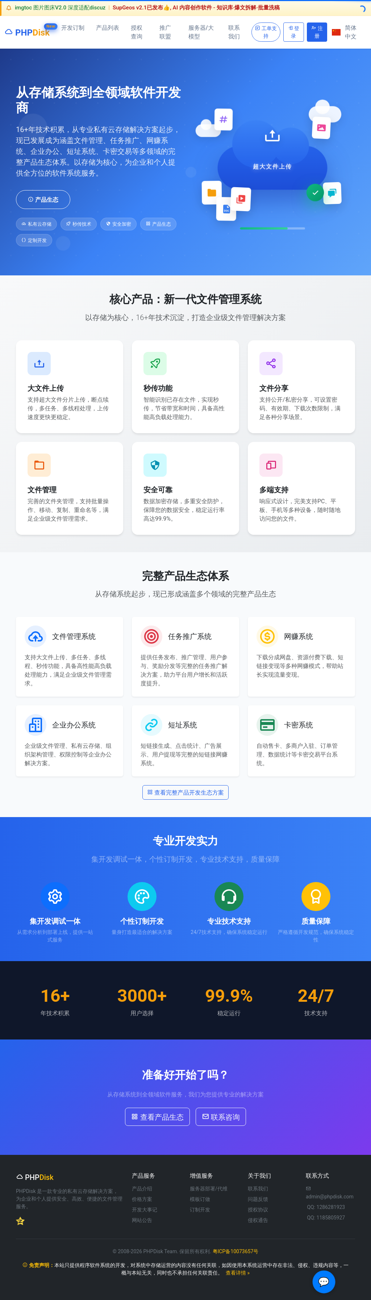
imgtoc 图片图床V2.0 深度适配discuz (60, 7)
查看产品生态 (157, 1116)
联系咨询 (221, 1116)
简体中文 (344, 32)
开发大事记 (144, 1210)
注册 (316, 31)
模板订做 (200, 1199)
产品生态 (43, 199)
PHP (27, 31)
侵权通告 (258, 1220)
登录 (293, 31)
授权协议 (258, 1210)
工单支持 (265, 31)
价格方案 (142, 1199)
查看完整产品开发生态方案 (185, 792)
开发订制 (72, 27)
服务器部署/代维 (209, 1189)
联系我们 (234, 32)
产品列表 (107, 27)
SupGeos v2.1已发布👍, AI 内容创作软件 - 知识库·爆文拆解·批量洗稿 (196, 7)
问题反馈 (258, 1199)
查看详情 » (238, 1273)
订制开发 (200, 1210)
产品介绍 (142, 1189)
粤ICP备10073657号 (236, 1251)
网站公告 (142, 1220)
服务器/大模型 (201, 32)
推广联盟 (165, 32)
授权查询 (136, 32)
